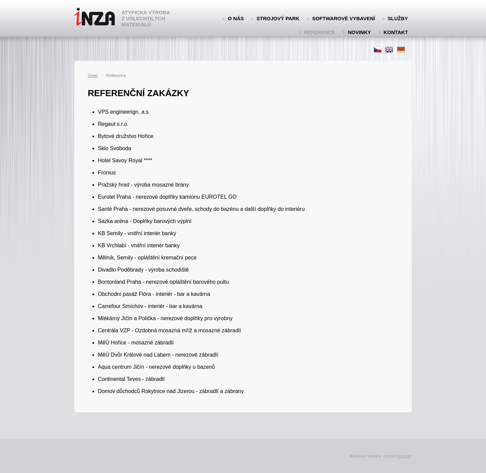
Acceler (404, 455)
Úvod (93, 75)
